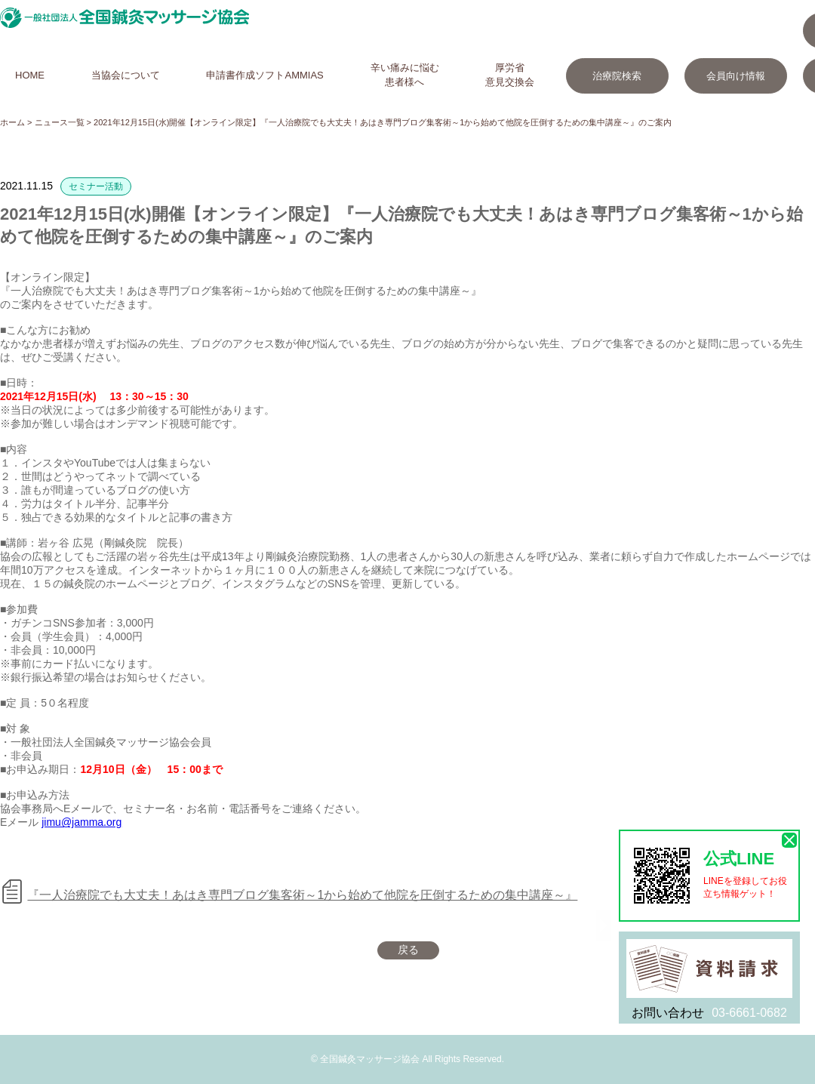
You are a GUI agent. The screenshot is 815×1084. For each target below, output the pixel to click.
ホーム (12, 122)
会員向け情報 (735, 76)
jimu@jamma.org (81, 822)
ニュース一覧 (60, 122)
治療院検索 (616, 76)
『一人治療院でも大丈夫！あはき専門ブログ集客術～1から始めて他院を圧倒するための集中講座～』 (302, 894)
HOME (30, 75)
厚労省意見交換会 (509, 75)
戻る (408, 950)
